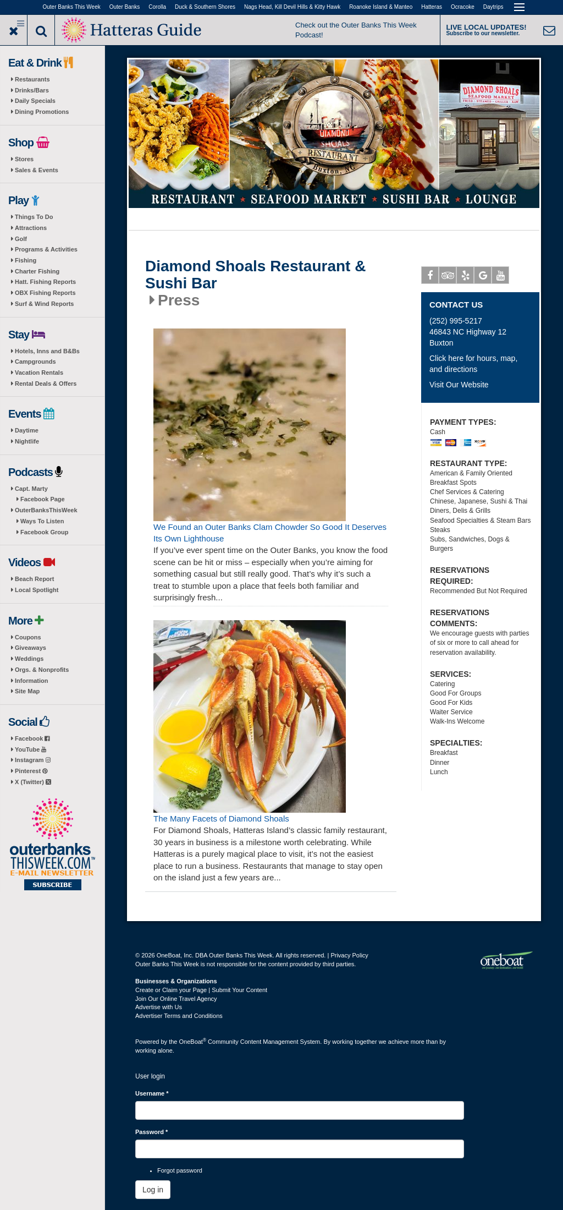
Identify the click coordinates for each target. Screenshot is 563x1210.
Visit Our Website (459, 384)
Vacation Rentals (39, 372)
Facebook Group (44, 532)
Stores (24, 159)
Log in (152, 1189)
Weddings (29, 658)
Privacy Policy (349, 955)
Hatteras (431, 7)
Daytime (26, 430)
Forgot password (179, 1170)
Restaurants (32, 79)
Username (152, 1093)
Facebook (32, 738)
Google (483, 277)
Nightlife (27, 441)
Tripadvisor (447, 277)
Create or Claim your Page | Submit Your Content (201, 990)
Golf (21, 239)
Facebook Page (42, 499)
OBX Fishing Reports (45, 292)
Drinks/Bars (32, 90)
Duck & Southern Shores (205, 7)
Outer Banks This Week (72, 7)
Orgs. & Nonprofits (42, 669)
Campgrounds (35, 361)
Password (151, 1132)
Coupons (28, 637)
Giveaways (30, 647)
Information (31, 680)
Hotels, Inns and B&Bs (47, 351)
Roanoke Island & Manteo (380, 7)
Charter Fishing (37, 271)
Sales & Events (36, 170)
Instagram (33, 760)
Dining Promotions (42, 111)
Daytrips (493, 7)
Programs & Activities (46, 249)
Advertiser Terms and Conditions (179, 1015)
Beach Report (34, 579)
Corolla (157, 7)
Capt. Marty (31, 488)
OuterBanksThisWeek (46, 510)
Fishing (25, 260)
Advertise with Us (158, 1007)
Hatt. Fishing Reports (45, 281)
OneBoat (193, 1041)
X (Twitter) (33, 782)
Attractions (31, 228)
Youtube (500, 277)
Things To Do (34, 216)
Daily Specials (35, 100)
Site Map (27, 691)
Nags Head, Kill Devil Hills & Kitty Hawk (292, 7)
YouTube (30, 749)
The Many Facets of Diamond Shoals (221, 818)
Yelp (465, 277)
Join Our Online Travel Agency (176, 998)
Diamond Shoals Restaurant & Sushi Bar (255, 275)
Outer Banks (124, 7)
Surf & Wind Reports (44, 303)
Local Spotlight (36, 590)
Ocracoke (462, 7)
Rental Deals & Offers (45, 383)
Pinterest (31, 771)
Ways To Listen (42, 521)
